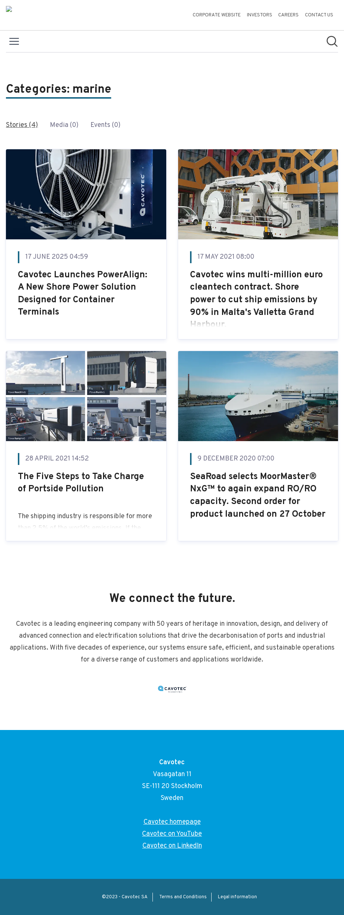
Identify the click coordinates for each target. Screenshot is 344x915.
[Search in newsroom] (332, 41)
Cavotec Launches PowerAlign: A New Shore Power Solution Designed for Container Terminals (82, 294)
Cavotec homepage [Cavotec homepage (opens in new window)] (172, 822)
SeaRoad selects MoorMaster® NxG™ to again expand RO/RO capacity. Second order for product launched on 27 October (257, 495)
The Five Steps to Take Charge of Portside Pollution (81, 483)
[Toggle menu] (14, 41)
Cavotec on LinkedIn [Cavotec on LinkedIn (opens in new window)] (172, 846)
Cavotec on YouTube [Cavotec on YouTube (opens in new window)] (172, 834)
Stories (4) (22, 125)
